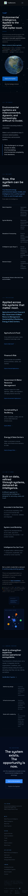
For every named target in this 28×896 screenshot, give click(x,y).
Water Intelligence (8, 821)
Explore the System (10, 78)
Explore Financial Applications (12, 368)
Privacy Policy (6, 891)
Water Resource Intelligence (11, 819)
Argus (5, 840)
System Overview (8, 833)
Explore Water (8, 425)
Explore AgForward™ (10, 344)
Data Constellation (16, 580)
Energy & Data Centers (9, 859)
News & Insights (8, 871)
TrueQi (5, 838)
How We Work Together (9, 677)
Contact (6, 874)
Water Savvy (7, 845)
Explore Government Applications (13, 398)
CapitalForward (8, 857)
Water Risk (6, 823)
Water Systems (7, 826)
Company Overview (8, 867)
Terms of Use (11, 892)
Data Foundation (8, 843)
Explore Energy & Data (10, 450)
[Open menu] (22, 3)
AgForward (7, 855)
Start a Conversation (14, 781)
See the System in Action (12, 84)
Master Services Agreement (17, 892)
